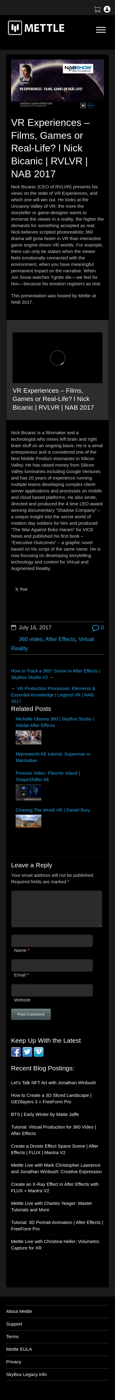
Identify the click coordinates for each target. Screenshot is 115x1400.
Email (20, 974)
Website (22, 999)
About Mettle (19, 1311)
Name (20, 950)
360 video (31, 639)
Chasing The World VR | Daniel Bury (53, 809)
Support (14, 1323)
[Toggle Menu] (101, 30)
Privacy (13, 1361)
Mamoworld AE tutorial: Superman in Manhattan (53, 757)
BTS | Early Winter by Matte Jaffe (45, 1114)
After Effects (60, 639)
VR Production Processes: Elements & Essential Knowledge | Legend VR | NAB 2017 (53, 695)
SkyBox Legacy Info (26, 1374)
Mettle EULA (19, 1349)
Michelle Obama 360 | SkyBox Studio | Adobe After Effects (55, 722)
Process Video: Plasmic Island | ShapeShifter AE (48, 776)
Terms (12, 1336)
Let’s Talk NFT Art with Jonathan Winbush (53, 1082)
